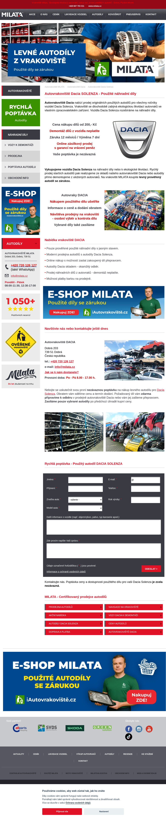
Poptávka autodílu (22, 167)
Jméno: (51, 479)
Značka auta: (54, 499)
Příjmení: (52, 488)
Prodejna (15, 156)
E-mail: (112, 479)
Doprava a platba (59, 632)
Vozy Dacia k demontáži (123, 615)
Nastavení (104, 811)
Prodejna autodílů (61, 607)
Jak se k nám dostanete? (62, 372)
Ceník (36, 754)
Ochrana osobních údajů (78, 803)
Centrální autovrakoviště (22, 773)
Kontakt (83, 761)
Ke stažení (147, 754)
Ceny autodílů (117, 623)
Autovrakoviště (20, 91)
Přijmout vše (62, 811)
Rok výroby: (115, 499)
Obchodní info (18, 178)
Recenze (128, 754)
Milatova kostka (99, 773)
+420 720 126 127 (62, 361)
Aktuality (18, 754)
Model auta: (53, 507)
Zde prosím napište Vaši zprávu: (63, 540)
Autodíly (109, 754)
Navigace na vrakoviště (123, 607)
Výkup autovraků (86, 754)
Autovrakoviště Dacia (122, 632)
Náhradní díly (18, 134)
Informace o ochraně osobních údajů (66, 571)
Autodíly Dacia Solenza (63, 623)
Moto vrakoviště (74, 773)
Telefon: (113, 488)
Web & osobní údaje (147, 773)
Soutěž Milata (51, 773)
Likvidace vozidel (57, 754)
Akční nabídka (57, 615)
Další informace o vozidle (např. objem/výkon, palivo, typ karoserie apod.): (83, 517)
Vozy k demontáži (20, 145)
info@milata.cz (65, 366)
